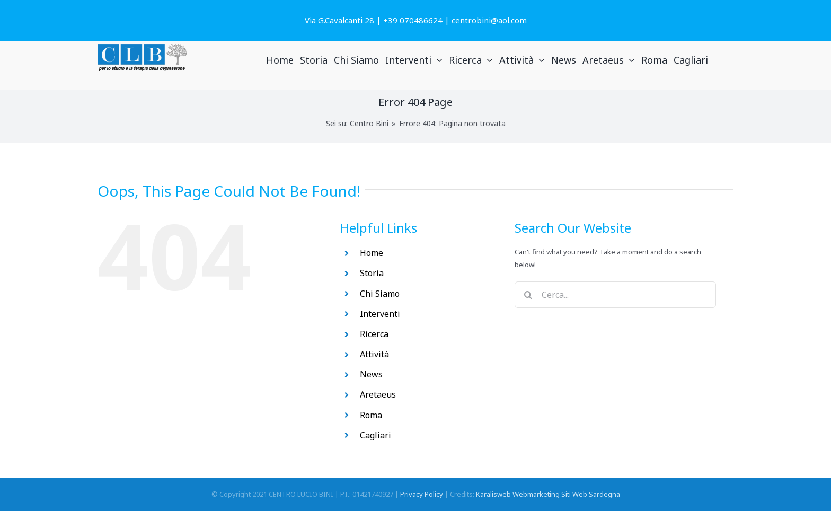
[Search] (528, 294)
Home (371, 253)
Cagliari (375, 435)
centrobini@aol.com (489, 20)
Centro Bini (369, 123)
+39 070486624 (413, 20)
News (371, 374)
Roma (371, 415)
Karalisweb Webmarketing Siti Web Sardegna (548, 494)
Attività (374, 354)
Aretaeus (378, 394)
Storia (372, 273)
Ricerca (374, 334)
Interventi (380, 314)
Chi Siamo (380, 293)
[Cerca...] (615, 294)
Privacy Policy (421, 494)
